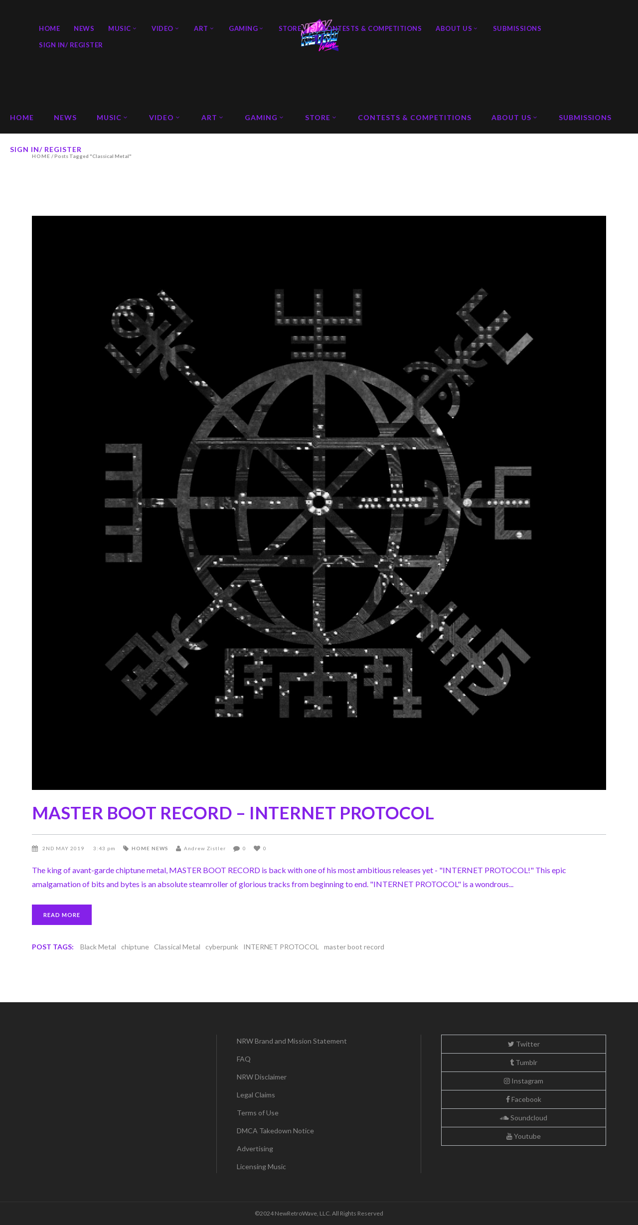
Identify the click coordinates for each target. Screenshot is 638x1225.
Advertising (255, 1148)
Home (141, 848)
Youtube (523, 1136)
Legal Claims (256, 1094)
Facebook (523, 1099)
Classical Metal (177, 946)
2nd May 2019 (64, 848)
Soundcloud (523, 1117)
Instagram (523, 1080)
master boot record (354, 946)
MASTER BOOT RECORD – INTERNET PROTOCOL (233, 812)
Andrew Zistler (205, 848)
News (160, 848)
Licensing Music (261, 1166)
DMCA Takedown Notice (275, 1130)
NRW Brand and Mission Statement (292, 1041)
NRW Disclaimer (262, 1076)
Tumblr (523, 1062)
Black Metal (98, 946)
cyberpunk (221, 946)
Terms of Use (258, 1112)
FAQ (244, 1059)
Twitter (524, 1044)
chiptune (135, 946)
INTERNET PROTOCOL (281, 946)
